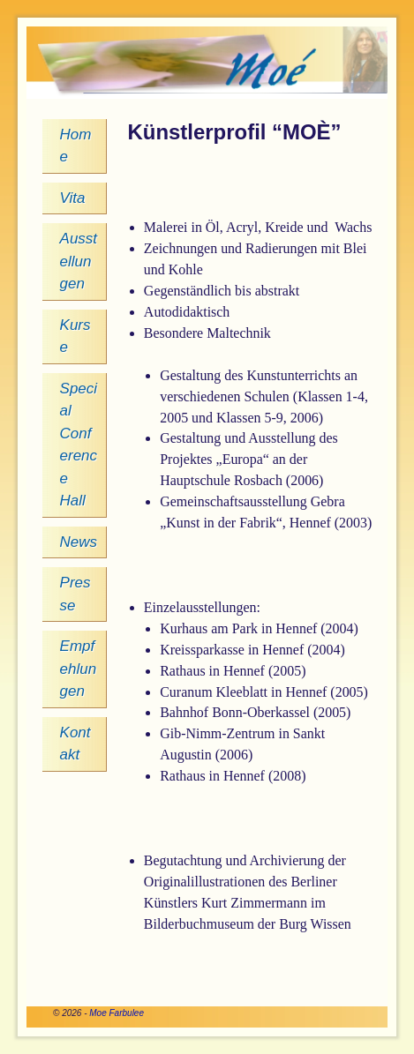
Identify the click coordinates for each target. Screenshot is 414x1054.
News (79, 542)
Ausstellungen (79, 261)
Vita (73, 198)
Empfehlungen (78, 668)
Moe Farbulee (116, 1013)
